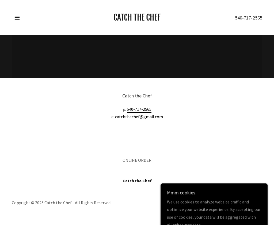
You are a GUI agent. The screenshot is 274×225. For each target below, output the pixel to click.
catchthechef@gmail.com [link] (139, 116)
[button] (17, 17)
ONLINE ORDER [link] (137, 160)
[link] (137, 19)
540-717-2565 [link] (248, 18)
